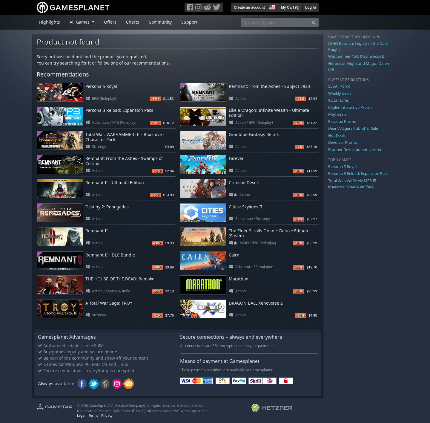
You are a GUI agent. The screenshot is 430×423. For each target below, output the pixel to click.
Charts (132, 22)
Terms (93, 415)
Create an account (249, 7)
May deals (337, 114)
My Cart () (290, 7)
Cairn (234, 255)
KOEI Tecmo (338, 100)
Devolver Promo (342, 142)
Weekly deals (339, 93)
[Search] (314, 22)
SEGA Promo (339, 86)
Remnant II (96, 230)
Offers (110, 22)
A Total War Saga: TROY (108, 303)
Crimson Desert (244, 182)
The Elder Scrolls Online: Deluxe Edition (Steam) (268, 233)
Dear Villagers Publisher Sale (353, 128)
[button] (271, 7)
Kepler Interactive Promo (350, 107)
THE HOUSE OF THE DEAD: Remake (119, 279)
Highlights (49, 22)
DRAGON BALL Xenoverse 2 (256, 303)
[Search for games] (275, 22)
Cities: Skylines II (245, 207)
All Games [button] (80, 22)
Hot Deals (336, 135)
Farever (236, 158)
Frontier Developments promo (355, 149)
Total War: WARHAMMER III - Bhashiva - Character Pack (125, 137)
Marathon (238, 279)
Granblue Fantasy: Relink (254, 134)
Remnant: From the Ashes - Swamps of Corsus (124, 160)
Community (160, 22)
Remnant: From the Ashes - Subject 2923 (269, 86)
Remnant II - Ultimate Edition (114, 182)
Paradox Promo (342, 121)
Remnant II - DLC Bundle (110, 255)
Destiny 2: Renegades (107, 207)
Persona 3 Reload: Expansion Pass (119, 110)
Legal (81, 415)
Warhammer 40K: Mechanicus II (356, 56)
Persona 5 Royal (101, 86)
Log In (310, 7)
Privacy (107, 415)
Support (189, 22)
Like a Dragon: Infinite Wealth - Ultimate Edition (269, 112)
